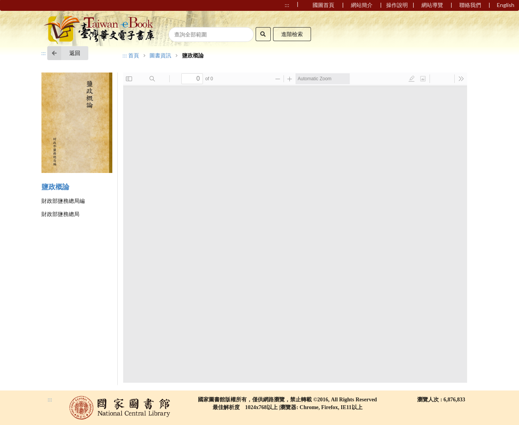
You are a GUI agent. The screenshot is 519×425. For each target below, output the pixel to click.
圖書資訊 (160, 56)
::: (43, 53)
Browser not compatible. (295, 228)
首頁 (133, 56)
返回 (63, 53)
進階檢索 (292, 34)
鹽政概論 (55, 187)
